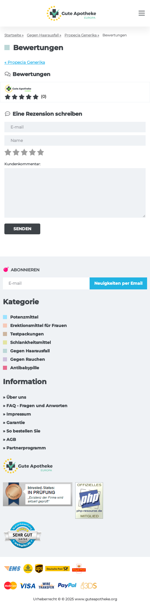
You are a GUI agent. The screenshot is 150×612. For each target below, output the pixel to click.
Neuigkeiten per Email (118, 283)
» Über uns (14, 397)
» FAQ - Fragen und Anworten (35, 405)
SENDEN (22, 228)
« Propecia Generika (24, 62)
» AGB (9, 439)
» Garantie (14, 422)
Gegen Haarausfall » (44, 35)
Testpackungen (27, 334)
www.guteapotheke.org (96, 599)
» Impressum (17, 414)
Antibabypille (24, 367)
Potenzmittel (24, 317)
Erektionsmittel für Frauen (38, 325)
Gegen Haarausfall (30, 351)
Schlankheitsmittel (30, 342)
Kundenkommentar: (22, 164)
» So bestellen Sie (21, 431)
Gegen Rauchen (27, 359)
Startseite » (14, 35)
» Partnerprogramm (24, 448)
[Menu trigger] (142, 13)
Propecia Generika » (81, 35)
